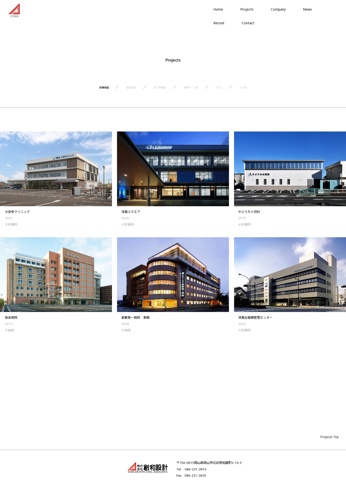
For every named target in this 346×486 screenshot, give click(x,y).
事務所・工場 (195, 89)
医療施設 (90, 89)
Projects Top (329, 437)
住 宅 (229, 89)
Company (278, 9)
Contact (248, 23)
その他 (258, 89)
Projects (246, 9)
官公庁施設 (157, 89)
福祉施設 (122, 89)
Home (218, 9)
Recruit (218, 23)
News (307, 9)
